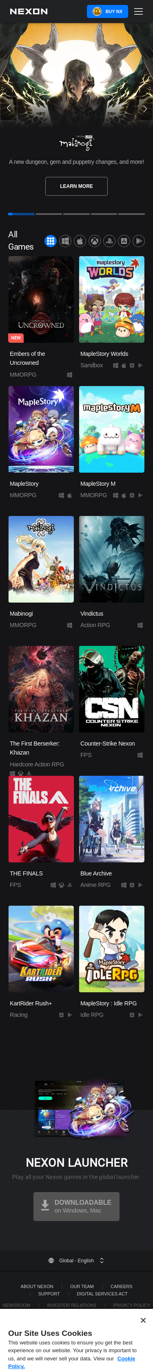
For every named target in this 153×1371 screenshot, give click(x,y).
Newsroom (16, 1305)
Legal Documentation (82, 1312)
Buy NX (114, 11)
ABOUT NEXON (37, 1286)
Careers (121, 1286)
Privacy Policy (132, 1305)
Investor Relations (71, 1305)
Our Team (82, 1286)
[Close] (143, 1326)
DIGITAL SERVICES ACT (102, 1293)
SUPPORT (49, 1293)
